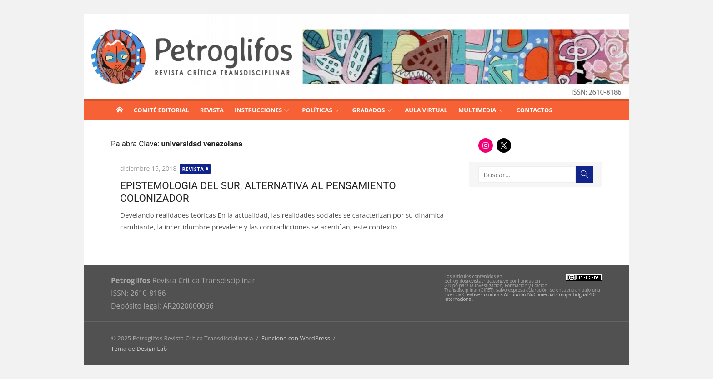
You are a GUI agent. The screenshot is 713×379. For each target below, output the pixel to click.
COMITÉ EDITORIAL (161, 110)
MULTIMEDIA (477, 110)
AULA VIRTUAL (426, 110)
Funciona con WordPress (295, 338)
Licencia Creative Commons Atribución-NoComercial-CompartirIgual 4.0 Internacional (519, 296)
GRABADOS (368, 110)
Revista (193, 168)
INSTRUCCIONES (258, 110)
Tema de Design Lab (139, 348)
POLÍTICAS (317, 110)
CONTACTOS (534, 110)
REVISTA (212, 110)
